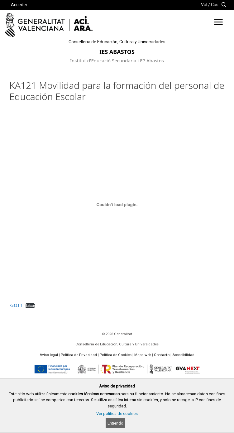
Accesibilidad (183, 355)
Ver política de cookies (117, 413)
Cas (214, 4)
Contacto (162, 355)
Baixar (30, 305)
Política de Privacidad (79, 355)
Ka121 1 (15, 305)
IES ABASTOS (117, 51)
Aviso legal (49, 355)
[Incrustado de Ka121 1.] (117, 204)
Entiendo (115, 423)
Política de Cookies (115, 355)
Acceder (19, 4)
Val (204, 4)
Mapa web (142, 355)
